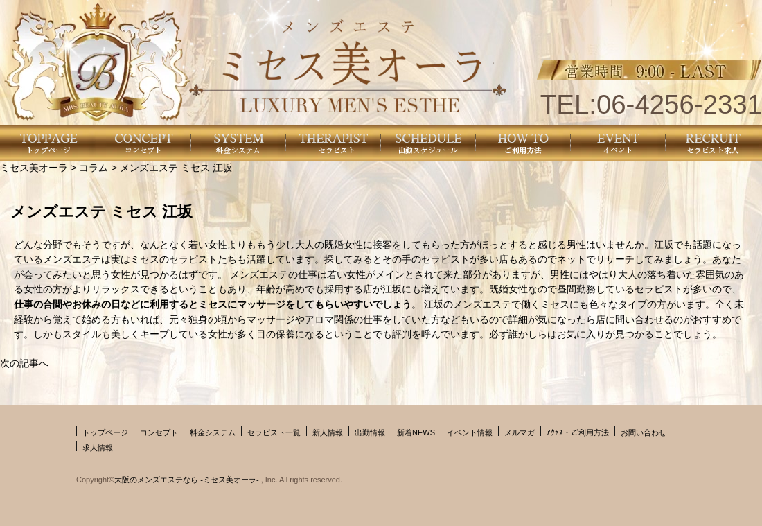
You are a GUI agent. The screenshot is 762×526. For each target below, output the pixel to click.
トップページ (105, 432)
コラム (93, 167)
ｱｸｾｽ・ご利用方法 (578, 432)
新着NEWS (416, 432)
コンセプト (159, 432)
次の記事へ (24, 363)
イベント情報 (470, 432)
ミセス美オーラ (34, 167)
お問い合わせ (643, 432)
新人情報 (327, 432)
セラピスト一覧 (274, 432)
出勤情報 (370, 432)
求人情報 (97, 448)
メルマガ (519, 432)
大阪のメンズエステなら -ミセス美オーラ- (187, 479)
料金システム (213, 432)
